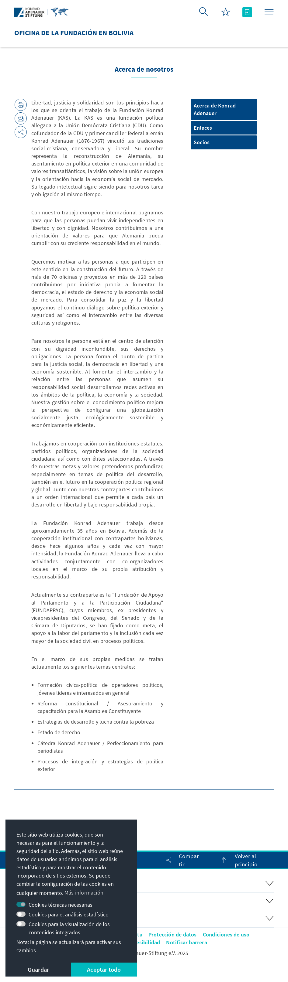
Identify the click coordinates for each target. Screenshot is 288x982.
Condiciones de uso (226, 934)
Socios (202, 142)
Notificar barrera (186, 942)
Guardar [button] (38, 969)
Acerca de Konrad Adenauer (215, 109)
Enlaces (203, 127)
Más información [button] (83, 892)
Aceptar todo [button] (104, 969)
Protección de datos (172, 934)
